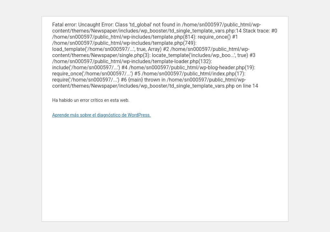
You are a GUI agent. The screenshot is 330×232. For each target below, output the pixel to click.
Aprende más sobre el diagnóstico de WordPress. (101, 115)
